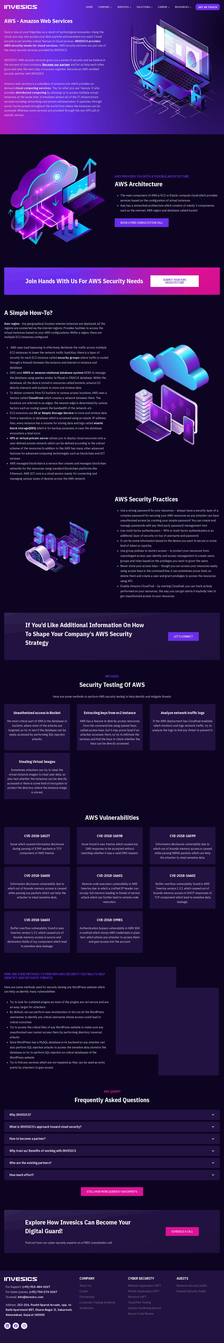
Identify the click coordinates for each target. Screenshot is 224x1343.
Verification (87, 1308)
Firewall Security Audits (191, 1291)
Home (89, 7)
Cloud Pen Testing (139, 1302)
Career (84, 1291)
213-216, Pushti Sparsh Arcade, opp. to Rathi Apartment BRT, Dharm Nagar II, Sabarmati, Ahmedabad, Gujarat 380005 (39, 1310)
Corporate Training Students (97, 1302)
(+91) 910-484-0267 (36, 1287)
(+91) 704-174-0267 (43, 1292)
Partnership (87, 1297)
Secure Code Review (141, 1313)
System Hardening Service (144, 1308)
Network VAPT (137, 1297)
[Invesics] (20, 7)
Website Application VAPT (144, 1285)
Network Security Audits (192, 1285)
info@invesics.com (30, 1297)
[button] (112, 1115)
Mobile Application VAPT (143, 1291)
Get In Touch (207, 7)
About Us (85, 1285)
